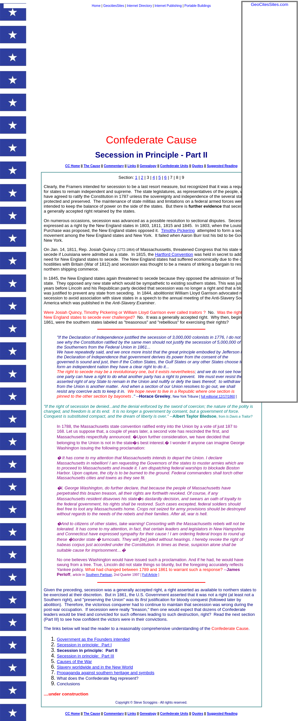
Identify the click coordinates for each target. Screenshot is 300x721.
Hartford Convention (174, 254)
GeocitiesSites (114, 6)
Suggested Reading (222, 166)
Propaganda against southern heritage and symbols (106, 672)
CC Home (72, 166)
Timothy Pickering (178, 230)
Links (131, 166)
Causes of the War (74, 661)
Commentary (114, 166)
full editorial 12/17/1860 (218, 396)
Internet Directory (139, 6)
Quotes (197, 166)
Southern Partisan (99, 575)
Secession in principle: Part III (85, 656)
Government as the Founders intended (93, 639)
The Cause (92, 166)
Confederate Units (174, 166)
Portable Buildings (197, 6)
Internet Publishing (169, 6)
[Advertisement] (269, 105)
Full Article (149, 575)
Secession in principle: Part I (84, 644)
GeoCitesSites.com (269, 4)
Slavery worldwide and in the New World (95, 667)
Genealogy (148, 166)
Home (96, 6)
